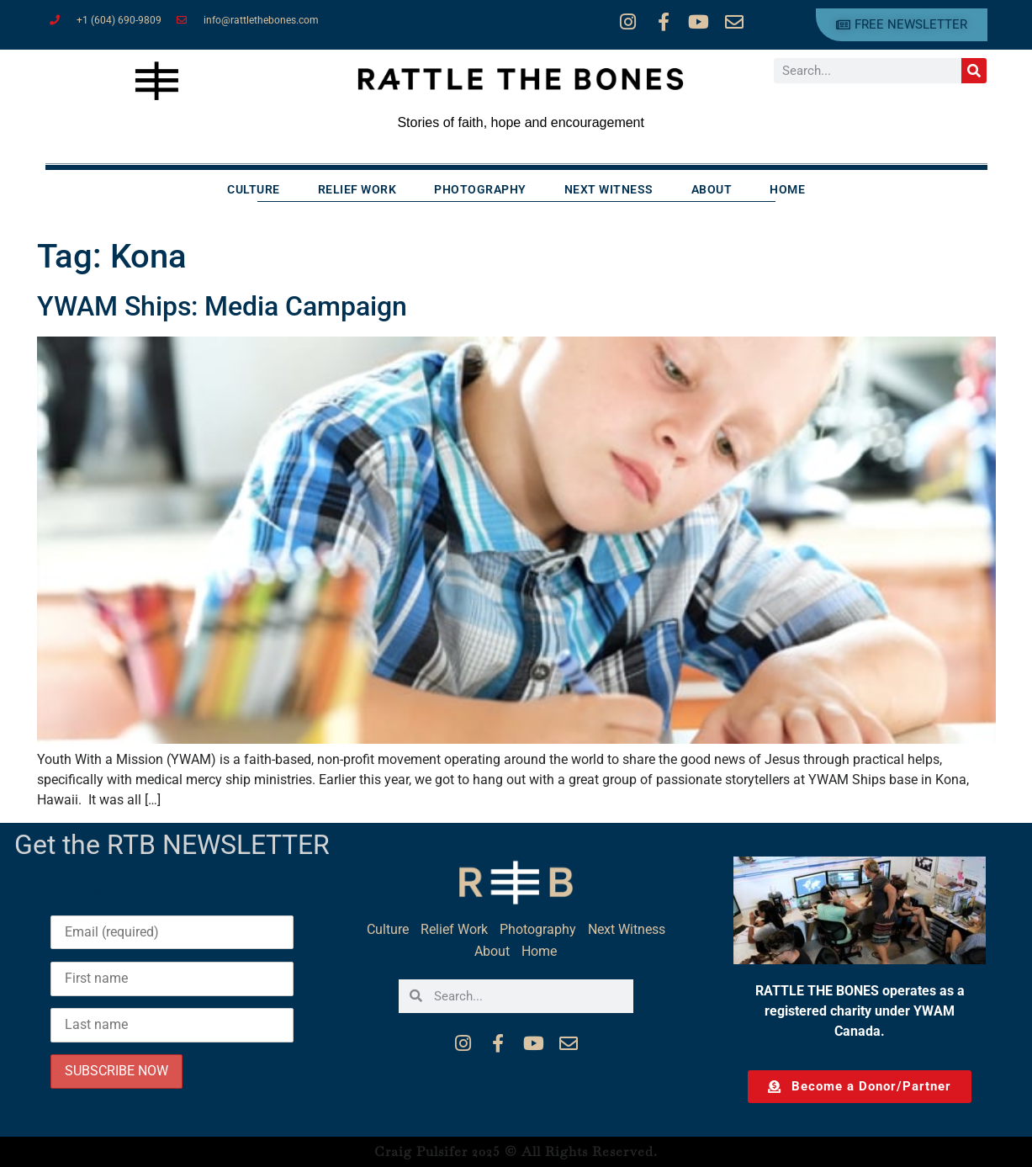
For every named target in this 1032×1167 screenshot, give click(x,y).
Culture (253, 189)
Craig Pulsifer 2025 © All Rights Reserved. (516, 1151)
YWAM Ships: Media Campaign (222, 306)
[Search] (974, 70)
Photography (480, 189)
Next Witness (609, 189)
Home (787, 189)
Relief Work (357, 189)
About (712, 189)
